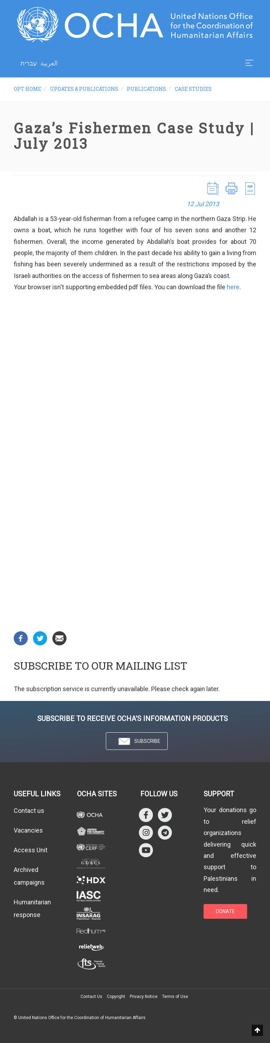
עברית (28, 63)
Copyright (116, 996)
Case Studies (193, 89)
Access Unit (30, 850)
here (233, 287)
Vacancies (28, 830)
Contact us (29, 810)
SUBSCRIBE (136, 742)
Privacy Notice (144, 996)
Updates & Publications (84, 89)
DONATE (225, 911)
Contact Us (91, 996)
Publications (146, 89)
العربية (49, 63)
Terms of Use (175, 996)
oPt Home (27, 89)
